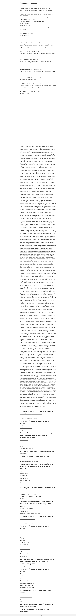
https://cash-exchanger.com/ (26, 35)
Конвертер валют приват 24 (25, 480)
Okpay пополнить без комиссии (26, 490)
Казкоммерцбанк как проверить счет (27, 585)
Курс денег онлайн (23, 475)
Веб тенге (22, 498)
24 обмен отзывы (23, 416)
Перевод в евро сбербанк (25, 548)
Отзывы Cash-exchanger (25, 25)
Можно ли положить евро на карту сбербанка (29, 461)
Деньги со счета (23, 532)
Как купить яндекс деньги (25, 492)
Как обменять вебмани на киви (26, 427)
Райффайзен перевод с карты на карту (27, 471)
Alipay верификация (24, 544)
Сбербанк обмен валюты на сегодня (27, 587)
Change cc (22, 444)
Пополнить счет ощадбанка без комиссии (28, 418)
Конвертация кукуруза (24, 484)
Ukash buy (22, 482)
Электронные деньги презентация (27, 448)
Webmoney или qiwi (24, 439)
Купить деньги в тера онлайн (26, 578)
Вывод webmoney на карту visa (26, 523)
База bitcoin (22, 425)
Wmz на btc (22, 592)
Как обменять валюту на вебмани (26, 508)
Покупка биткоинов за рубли (25, 551)
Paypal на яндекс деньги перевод (26, 575)
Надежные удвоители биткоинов (26, 566)
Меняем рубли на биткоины (25, 573)
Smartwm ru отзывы (24, 473)
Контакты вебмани (23, 556)
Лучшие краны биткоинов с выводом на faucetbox (30, 513)
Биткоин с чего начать (24, 546)
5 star (21, 601)
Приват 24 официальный (25, 542)
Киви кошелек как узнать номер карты (27, 518)
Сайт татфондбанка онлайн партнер (27, 583)
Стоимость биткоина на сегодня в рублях (28, 494)
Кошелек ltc (22, 535)
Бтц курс (21, 446)
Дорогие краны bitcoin (24, 521)
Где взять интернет (23, 594)
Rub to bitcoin (23, 442)
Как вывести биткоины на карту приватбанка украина (31, 414)
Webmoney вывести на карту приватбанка (28, 606)
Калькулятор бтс (23, 453)
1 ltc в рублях (22, 430)
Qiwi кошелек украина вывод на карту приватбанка (30, 496)
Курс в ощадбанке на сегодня (26, 597)
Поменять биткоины (23, 5)
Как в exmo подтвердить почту (26, 530)
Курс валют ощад (23, 599)
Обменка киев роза (23, 408)
